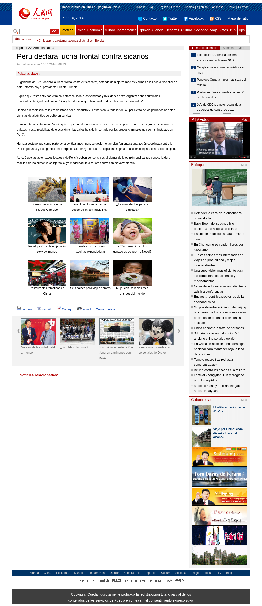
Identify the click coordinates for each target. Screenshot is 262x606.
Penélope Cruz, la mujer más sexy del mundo (221, 82)
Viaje (213, 30)
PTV (233, 30)
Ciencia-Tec (132, 573)
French (175, 7)
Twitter (170, 18)
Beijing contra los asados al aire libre (219, 370)
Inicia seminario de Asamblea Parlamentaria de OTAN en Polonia (81, 39)
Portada (67, 30)
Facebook (193, 18)
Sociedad (201, 30)
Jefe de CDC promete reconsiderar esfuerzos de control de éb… (219, 107)
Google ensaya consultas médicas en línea (221, 70)
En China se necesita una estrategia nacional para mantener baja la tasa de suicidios (219, 349)
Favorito (44, 309)
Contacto (147, 18)
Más (244, 119)
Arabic (231, 7)
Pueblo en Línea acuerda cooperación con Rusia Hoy (221, 95)
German (243, 7)
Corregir (64, 309)
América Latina (43, 48)
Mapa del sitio (238, 18)
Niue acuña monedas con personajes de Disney (155, 350)
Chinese (140, 7)
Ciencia (157, 30)
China (81, 30)
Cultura (186, 30)
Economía (95, 30)
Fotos (223, 30)
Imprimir (24, 309)
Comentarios (105, 309)
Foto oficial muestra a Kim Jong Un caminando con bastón (116, 352)
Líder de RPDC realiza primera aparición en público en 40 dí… (217, 57)
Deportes (172, 30)
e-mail (84, 309)
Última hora (23, 39)
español (21, 48)
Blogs (229, 573)
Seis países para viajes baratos (90, 288)
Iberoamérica (127, 30)
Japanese (217, 7)
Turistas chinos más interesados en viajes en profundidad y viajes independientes (218, 260)
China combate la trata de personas (219, 328)
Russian (188, 7)
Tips (242, 30)
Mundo (110, 30)
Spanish (202, 7)
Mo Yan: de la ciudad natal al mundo (38, 350)
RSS (216, 18)
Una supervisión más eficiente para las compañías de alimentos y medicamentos (218, 276)
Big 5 (152, 7)
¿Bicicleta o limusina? (74, 347)
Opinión (144, 30)
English (163, 7)
